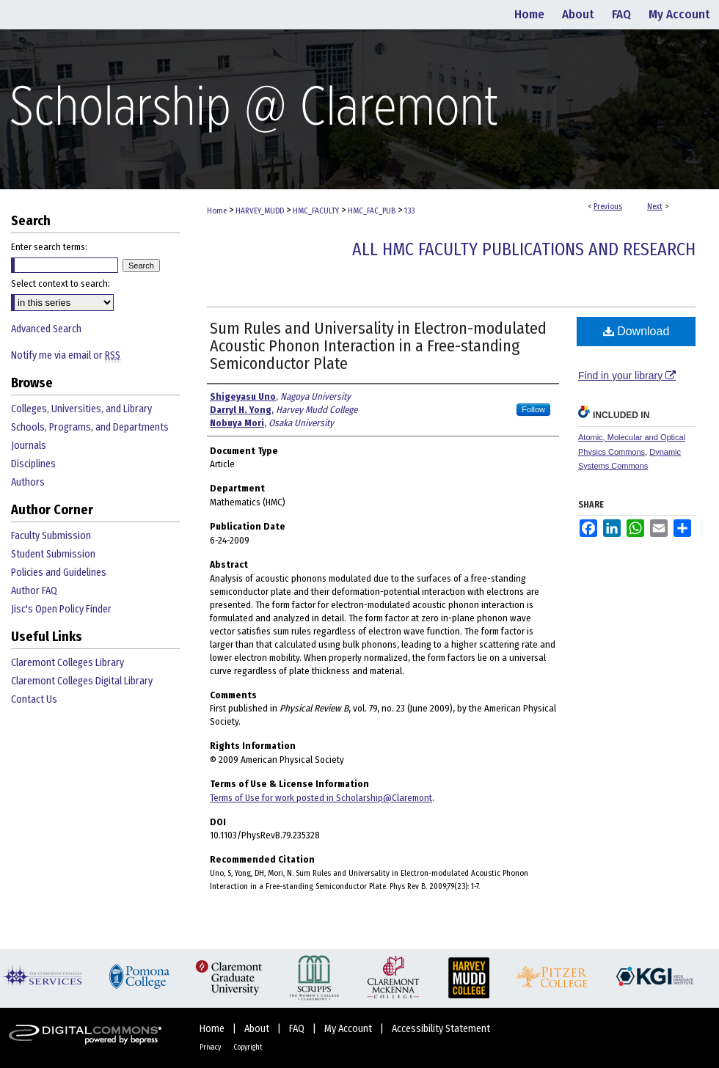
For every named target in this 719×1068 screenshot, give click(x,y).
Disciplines (33, 464)
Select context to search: (60, 283)
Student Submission (53, 554)
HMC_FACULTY (316, 211)
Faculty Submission (51, 536)
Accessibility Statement (441, 1029)
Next (655, 206)
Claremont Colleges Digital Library (82, 681)
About (257, 1029)
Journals (28, 445)
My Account (349, 1029)
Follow (533, 409)
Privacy (211, 1047)
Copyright (248, 1047)
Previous (608, 206)
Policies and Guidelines (58, 572)
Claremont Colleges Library (67, 662)
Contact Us (34, 699)
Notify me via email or (65, 355)
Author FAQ (34, 591)
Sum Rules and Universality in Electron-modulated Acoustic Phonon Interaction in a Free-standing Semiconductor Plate (378, 345)
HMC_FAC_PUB (371, 211)
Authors (28, 482)
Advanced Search (46, 329)
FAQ (298, 1029)
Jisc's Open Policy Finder (61, 609)
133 (409, 211)
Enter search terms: (49, 246)
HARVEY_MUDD (260, 211)
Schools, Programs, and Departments (90, 427)
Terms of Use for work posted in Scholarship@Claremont (321, 797)
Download (636, 331)
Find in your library (627, 375)
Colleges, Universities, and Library (81, 409)
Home (217, 211)
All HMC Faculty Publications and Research (524, 249)
